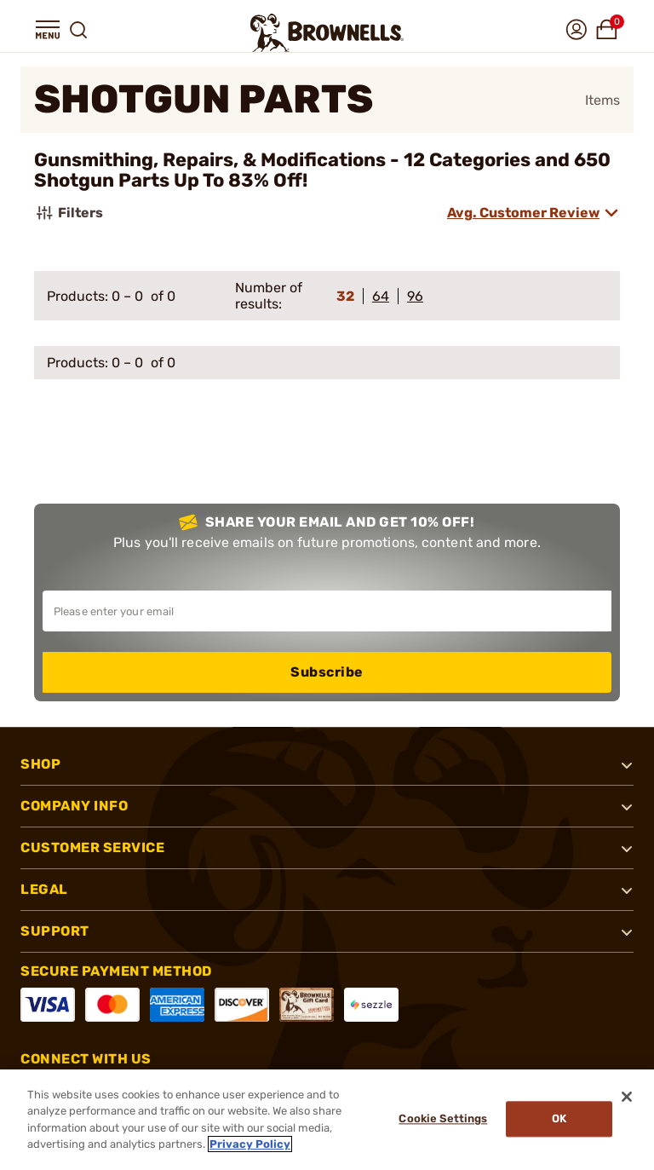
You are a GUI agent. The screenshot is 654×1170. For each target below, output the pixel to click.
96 (415, 296)
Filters (68, 213)
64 (380, 296)
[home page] (327, 33)
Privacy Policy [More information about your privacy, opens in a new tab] (249, 1144)
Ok (556, 1119)
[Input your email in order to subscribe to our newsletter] (327, 611)
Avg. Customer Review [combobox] (523, 213)
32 (345, 296)
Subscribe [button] (327, 672)
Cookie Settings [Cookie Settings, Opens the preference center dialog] (439, 1119)
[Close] (626, 1096)
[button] (47, 29)
